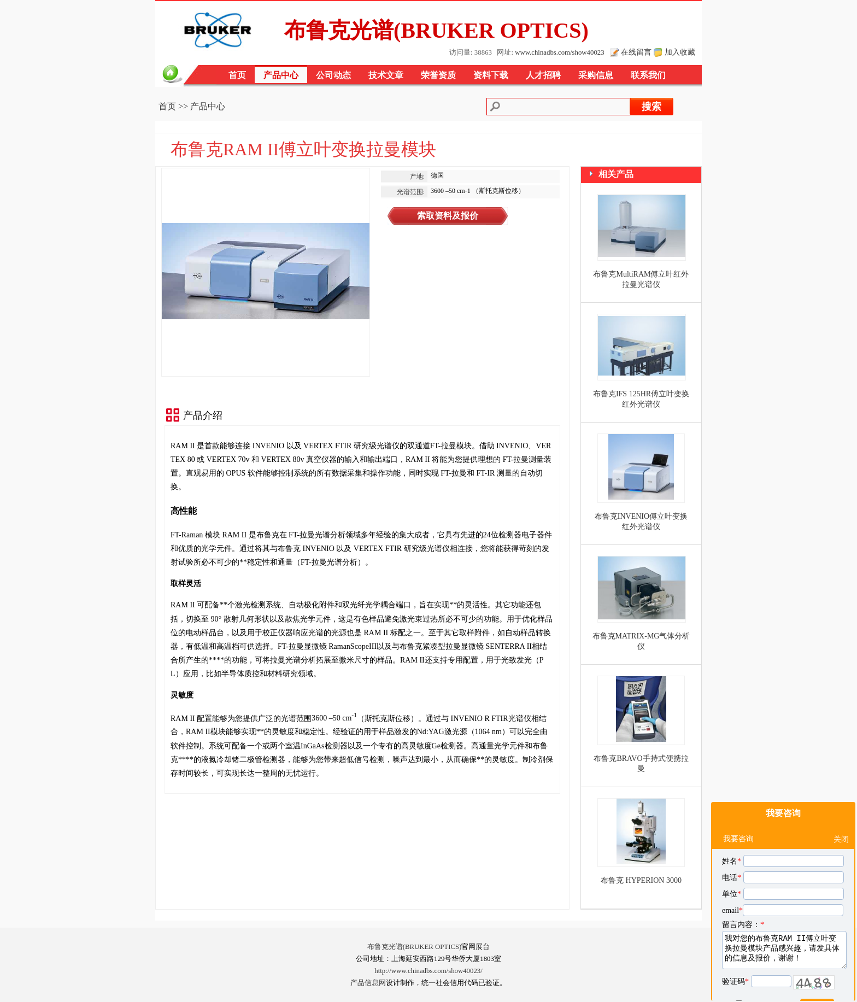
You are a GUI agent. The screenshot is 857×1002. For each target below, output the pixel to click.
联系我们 (648, 75)
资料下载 (490, 75)
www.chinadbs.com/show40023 (559, 52)
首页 (237, 75)
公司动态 (333, 75)
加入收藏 (680, 52)
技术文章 (385, 75)
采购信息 (595, 75)
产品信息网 (368, 983)
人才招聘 (543, 75)
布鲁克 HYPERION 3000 (641, 880)
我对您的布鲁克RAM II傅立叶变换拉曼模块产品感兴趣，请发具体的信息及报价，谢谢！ (784, 924)
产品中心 (280, 75)
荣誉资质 (438, 75)
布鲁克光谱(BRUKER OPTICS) (414, 947)
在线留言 (636, 52)
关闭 (841, 813)
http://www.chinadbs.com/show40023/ (428, 971)
